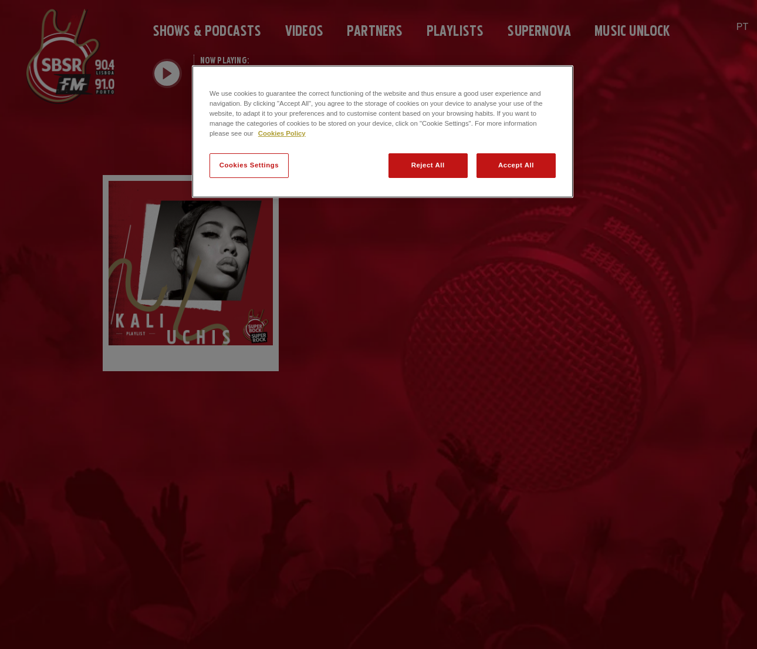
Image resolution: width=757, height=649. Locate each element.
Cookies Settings (249, 165)
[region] (382, 131)
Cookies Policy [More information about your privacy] (282, 133)
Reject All (428, 165)
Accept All (516, 165)
